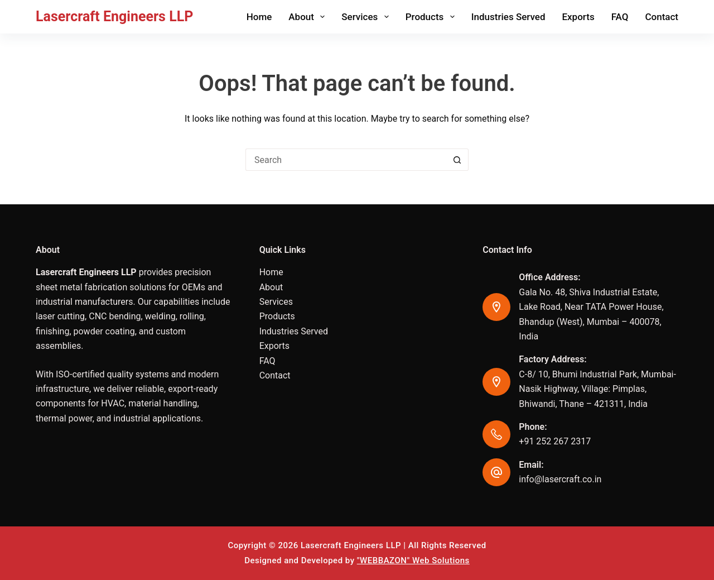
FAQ (620, 16)
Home (259, 16)
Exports (578, 16)
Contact (661, 16)
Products (432, 16)
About (308, 16)
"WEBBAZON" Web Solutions (413, 560)
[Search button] (457, 159)
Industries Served (508, 16)
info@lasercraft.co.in (560, 479)
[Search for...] (345, 159)
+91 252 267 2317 (555, 441)
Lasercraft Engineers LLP (114, 16)
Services (367, 16)
